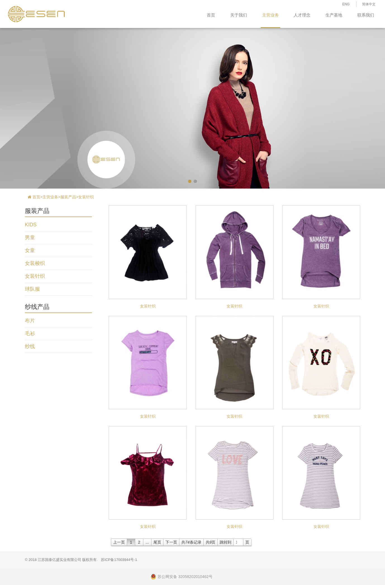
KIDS (31, 224)
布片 (30, 320)
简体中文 (369, 4)
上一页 (119, 542)
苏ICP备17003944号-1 (119, 560)
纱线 (30, 346)
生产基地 (333, 15)
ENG (346, 4)
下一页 (171, 542)
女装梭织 (35, 263)
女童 (30, 250)
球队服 (32, 289)
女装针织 (86, 197)
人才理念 (302, 15)
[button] (189, 181)
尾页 (157, 542)
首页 (211, 15)
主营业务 (270, 15)
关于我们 (238, 15)
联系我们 (365, 15)
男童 (30, 237)
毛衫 (30, 333)
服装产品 (68, 197)
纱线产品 (37, 306)
